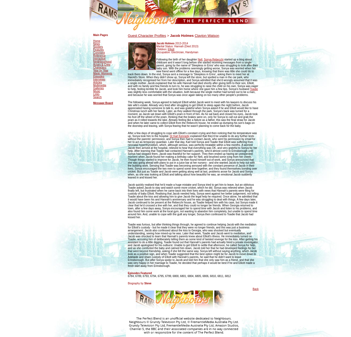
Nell (200, 59)
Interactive (99, 58)
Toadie (254, 89)
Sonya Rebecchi (213, 59)
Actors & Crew (101, 64)
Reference (99, 55)
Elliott (171, 49)
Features (98, 49)
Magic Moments (102, 73)
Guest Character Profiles (147, 36)
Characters (99, 67)
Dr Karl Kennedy (179, 136)
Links (96, 94)
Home (96, 41)
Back (256, 289)
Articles (97, 82)
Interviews (99, 79)
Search (97, 97)
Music (96, 91)
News (96, 43)
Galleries (98, 88)
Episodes (98, 76)
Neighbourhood (102, 61)
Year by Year (100, 70)
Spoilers (98, 46)
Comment (99, 52)
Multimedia (99, 85)
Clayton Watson (207, 36)
